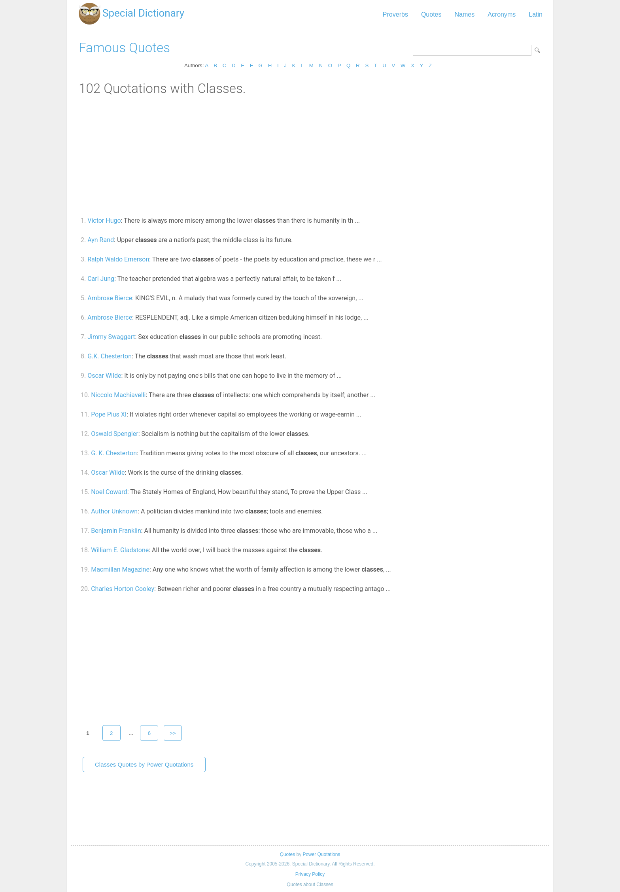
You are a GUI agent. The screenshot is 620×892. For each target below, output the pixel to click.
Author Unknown (114, 511)
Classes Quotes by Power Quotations (144, 764)
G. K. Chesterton (114, 453)
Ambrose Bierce (109, 298)
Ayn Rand (100, 240)
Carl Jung (100, 278)
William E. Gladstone (120, 550)
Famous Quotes (124, 47)
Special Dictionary (143, 13)
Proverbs (395, 14)
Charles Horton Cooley (122, 589)
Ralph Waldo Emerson (118, 259)
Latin (535, 14)
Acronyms (502, 14)
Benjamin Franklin (116, 530)
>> (173, 733)
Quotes (431, 14)
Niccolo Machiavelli (118, 395)
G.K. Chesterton (109, 356)
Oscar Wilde (104, 375)
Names (464, 14)
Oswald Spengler (114, 433)
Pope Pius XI (109, 414)
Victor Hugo (104, 220)
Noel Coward (109, 492)
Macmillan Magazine (120, 569)
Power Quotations (321, 854)
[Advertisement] (310, 155)
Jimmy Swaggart (111, 337)
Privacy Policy (310, 874)
